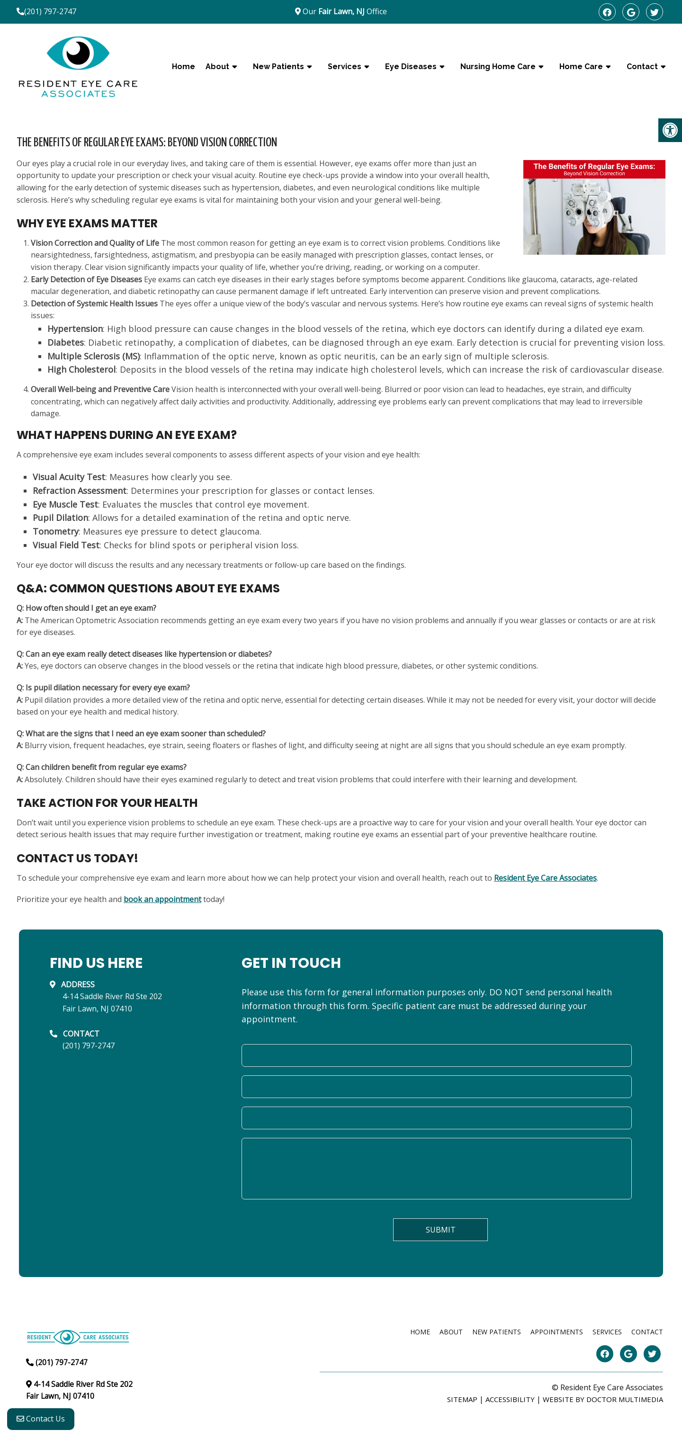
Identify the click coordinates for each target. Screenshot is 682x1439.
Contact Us (41, 1420)
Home (183, 66)
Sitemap (462, 1399)
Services (344, 66)
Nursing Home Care (498, 66)
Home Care (581, 66)
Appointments (556, 1331)
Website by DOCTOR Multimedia (603, 1399)
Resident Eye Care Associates (545, 878)
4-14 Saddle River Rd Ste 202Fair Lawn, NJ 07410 (112, 1002)
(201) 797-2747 (50, 11)
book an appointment (162, 899)
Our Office (344, 11)
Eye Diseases (411, 66)
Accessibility (510, 1399)
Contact (642, 66)
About (217, 66)
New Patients (278, 66)
